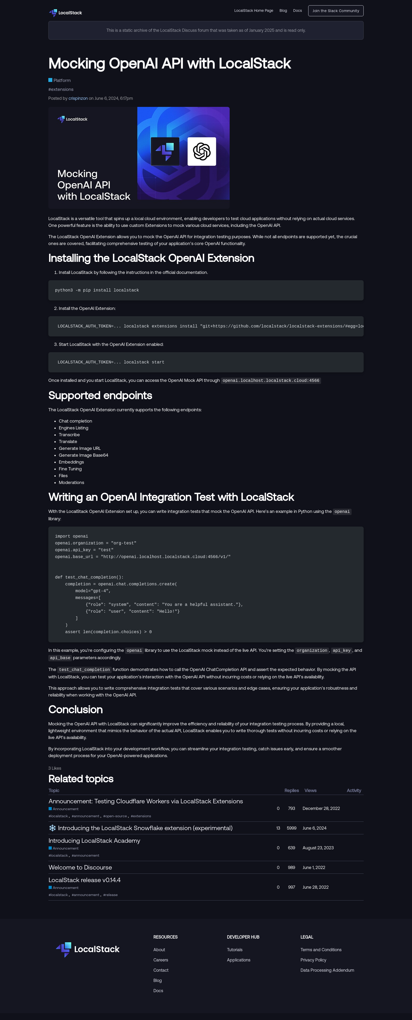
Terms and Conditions (321, 956)
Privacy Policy (313, 966)
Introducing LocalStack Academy (94, 847)
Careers (160, 966)
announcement (86, 823)
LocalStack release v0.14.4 (85, 886)
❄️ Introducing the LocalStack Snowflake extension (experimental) (141, 834)
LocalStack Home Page (253, 10)
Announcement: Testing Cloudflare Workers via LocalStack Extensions (146, 807)
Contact (160, 977)
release (111, 901)
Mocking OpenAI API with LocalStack (169, 63)
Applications (238, 966)
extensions (62, 89)
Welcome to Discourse (80, 874)
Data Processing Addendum (327, 977)
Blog (283, 10)
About (159, 956)
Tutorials (235, 956)
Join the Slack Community (336, 11)
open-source (116, 823)
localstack (59, 823)
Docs (297, 10)
